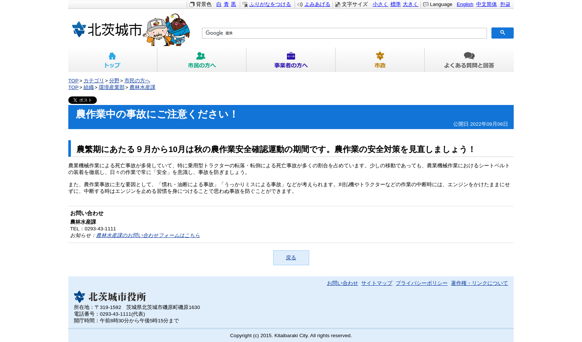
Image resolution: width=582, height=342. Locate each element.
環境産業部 (112, 87)
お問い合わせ (342, 283)
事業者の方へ (291, 59)
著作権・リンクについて (479, 283)
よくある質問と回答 (469, 59)
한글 (505, 4)
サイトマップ (376, 283)
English (465, 4)
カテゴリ (94, 80)
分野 (114, 80)
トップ (112, 59)
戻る (291, 257)
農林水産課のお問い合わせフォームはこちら (148, 235)
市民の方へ (201, 59)
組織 (89, 87)
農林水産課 (143, 87)
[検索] (344, 33)
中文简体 (486, 4)
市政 (380, 59)
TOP (73, 80)
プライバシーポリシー (422, 283)
